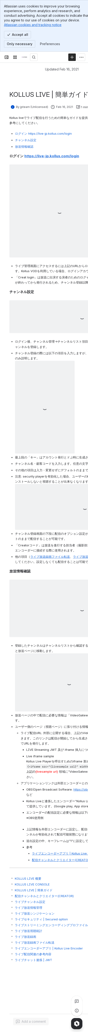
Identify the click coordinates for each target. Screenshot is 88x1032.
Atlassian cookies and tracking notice (32, 25)
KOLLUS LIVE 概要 (28, 878)
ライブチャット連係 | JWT (33, 960)
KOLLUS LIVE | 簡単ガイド (34, 890)
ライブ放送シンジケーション (34, 913)
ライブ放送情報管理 (28, 907)
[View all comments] (76, 1001)
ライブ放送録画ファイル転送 (50, 556)
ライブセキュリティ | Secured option (41, 919)
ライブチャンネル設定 (30, 902)
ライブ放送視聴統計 (28, 931)
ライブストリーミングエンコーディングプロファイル (51, 925)
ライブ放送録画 (25, 936)
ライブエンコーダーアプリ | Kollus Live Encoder (49, 948)
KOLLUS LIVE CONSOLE (32, 884)
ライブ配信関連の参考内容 (33, 954)
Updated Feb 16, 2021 (62, 69)
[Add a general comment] (31, 1021)
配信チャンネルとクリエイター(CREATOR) (44, 896)
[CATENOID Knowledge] (24, 57)
